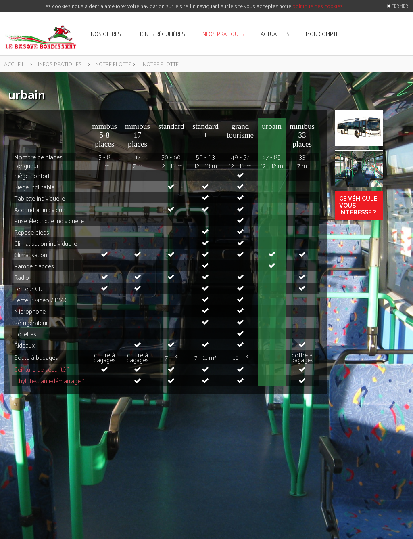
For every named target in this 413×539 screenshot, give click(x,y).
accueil (14, 64)
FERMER (397, 5)
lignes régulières (161, 34)
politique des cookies (317, 6)
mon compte (322, 34)
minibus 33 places (302, 135)
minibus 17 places (137, 135)
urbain (272, 126)
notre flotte (113, 64)
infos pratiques (222, 34)
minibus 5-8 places (104, 135)
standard (171, 126)
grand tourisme (240, 130)
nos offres (106, 34)
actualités (275, 34)
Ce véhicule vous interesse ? (358, 205)
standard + (205, 130)
